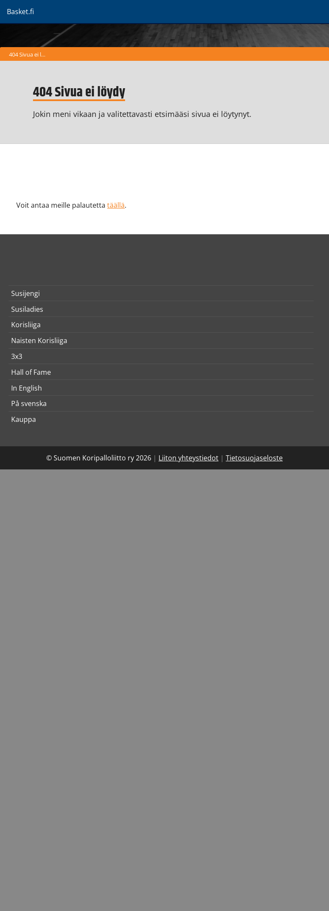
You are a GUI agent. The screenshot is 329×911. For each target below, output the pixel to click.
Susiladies (27, 309)
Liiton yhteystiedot (188, 458)
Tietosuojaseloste (254, 458)
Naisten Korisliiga (39, 340)
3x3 (16, 356)
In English (26, 388)
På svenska (29, 403)
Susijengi (25, 293)
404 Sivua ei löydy (29, 54)
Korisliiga (26, 324)
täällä (116, 205)
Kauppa (23, 419)
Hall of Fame (31, 372)
